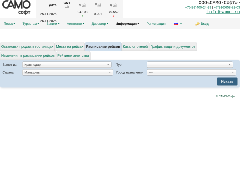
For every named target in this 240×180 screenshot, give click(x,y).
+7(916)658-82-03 (227, 7)
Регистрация (156, 24)
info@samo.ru (223, 12)
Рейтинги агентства (73, 56)
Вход (204, 24)
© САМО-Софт (225, 96)
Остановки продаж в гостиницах (27, 46)
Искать (227, 82)
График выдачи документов (173, 46)
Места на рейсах (69, 46)
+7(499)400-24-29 (198, 7)
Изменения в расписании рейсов (28, 56)
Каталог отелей (135, 46)
